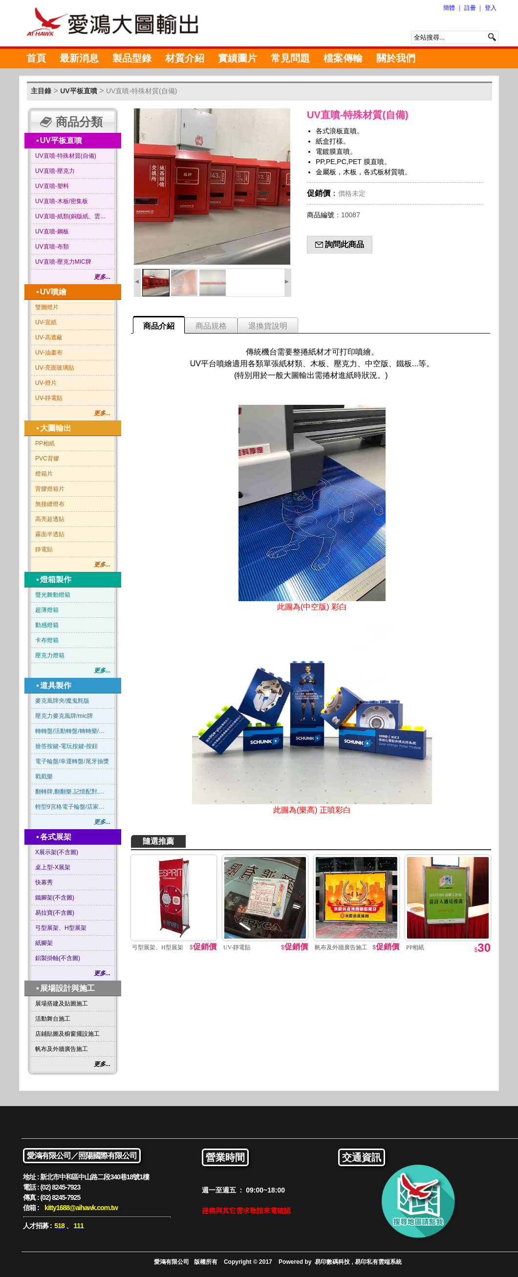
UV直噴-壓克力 (55, 170)
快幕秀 (44, 882)
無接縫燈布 (50, 504)
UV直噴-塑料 (52, 186)
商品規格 (211, 326)
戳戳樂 (44, 776)
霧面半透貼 (50, 534)
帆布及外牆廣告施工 (61, 1049)
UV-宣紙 (46, 322)
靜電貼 (44, 549)
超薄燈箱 (47, 610)
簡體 (449, 7)
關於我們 (395, 58)
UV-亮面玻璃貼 (54, 367)
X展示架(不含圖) (56, 852)
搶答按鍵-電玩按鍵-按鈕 (66, 746)
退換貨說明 (267, 326)
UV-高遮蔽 (49, 337)
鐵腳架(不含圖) (54, 897)
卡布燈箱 (47, 640)
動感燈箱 (47, 625)
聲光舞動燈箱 (52, 594)
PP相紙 (45, 443)
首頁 (36, 58)
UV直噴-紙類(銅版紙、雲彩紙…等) (72, 216)
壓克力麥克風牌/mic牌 (64, 715)
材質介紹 (184, 58)
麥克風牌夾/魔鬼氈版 (62, 700)
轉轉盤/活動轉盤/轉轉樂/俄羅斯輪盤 (72, 731)
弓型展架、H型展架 (60, 927)
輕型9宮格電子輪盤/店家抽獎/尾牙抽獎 (72, 806)
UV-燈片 (46, 382)
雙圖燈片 (47, 307)
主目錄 (41, 91)
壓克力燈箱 (50, 655)
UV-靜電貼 (49, 398)
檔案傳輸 (343, 58)
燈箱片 (44, 473)
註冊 (470, 7)
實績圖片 (237, 58)
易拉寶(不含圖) (54, 912)
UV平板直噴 (78, 91)
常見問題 (290, 58)
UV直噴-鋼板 (52, 231)
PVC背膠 (47, 458)
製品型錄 (131, 58)
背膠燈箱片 (50, 488)
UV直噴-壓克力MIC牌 (63, 261)
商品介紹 (158, 326)
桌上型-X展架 (52, 867)
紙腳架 (44, 943)
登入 (490, 7)
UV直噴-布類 (52, 246)
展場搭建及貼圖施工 (61, 1003)
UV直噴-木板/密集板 (61, 201)
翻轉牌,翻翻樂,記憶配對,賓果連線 (72, 791)
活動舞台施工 (52, 1018)
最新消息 (79, 58)
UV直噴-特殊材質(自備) (141, 91)
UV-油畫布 (49, 352)
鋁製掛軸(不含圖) (57, 958)
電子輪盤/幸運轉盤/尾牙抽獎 (72, 761)
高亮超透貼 (50, 519)
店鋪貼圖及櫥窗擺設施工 (67, 1033)
